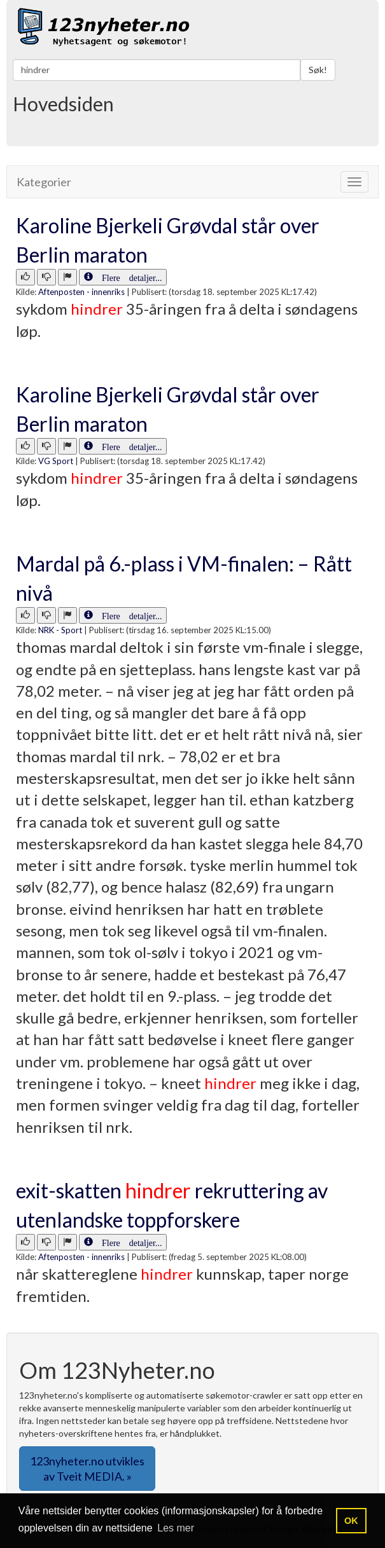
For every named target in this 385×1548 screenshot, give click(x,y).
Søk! (318, 69)
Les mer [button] (175, 1528)
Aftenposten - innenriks (81, 292)
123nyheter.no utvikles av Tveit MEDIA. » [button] (87, 1468)
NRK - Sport (60, 630)
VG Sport (55, 461)
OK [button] (351, 1521)
